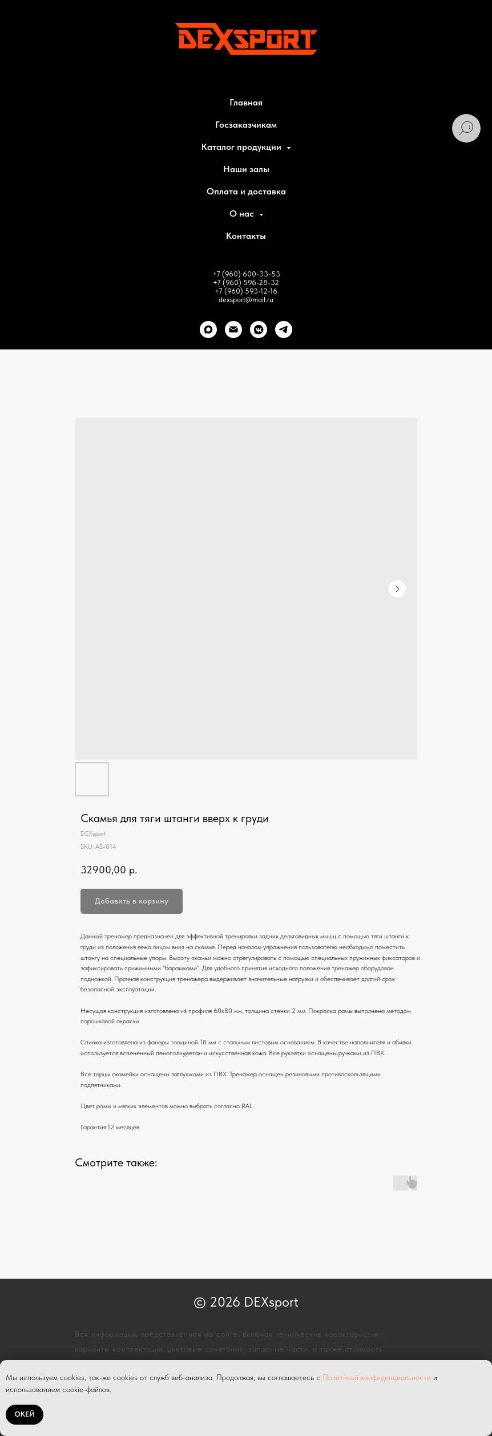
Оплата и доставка (246, 191)
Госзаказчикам (246, 124)
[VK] (258, 329)
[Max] (208, 329)
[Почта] (233, 329)
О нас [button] (242, 213)
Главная (246, 102)
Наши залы (246, 169)
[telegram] (283, 329)
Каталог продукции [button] (242, 146)
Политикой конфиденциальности (376, 1377)
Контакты (246, 235)
